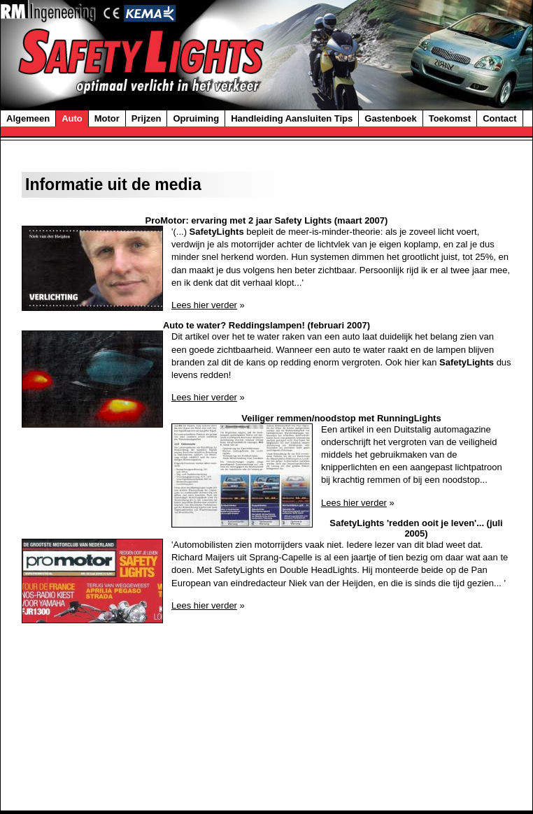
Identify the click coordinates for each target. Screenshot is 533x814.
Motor (107, 118)
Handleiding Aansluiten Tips (292, 118)
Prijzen (147, 118)
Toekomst (450, 118)
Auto (72, 118)
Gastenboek (390, 118)
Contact (499, 118)
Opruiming (196, 118)
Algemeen (28, 118)
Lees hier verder (204, 305)
